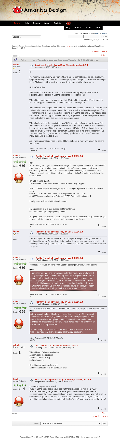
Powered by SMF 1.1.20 (29, 437)
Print (103, 55)
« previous (96, 52)
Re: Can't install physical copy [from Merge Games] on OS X (63, 379)
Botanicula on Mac (49, 46)
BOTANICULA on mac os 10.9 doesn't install (57, 345)
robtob (16, 345)
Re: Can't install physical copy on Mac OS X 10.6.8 (59, 156)
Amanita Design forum (21, 46)
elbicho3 (97, 437)
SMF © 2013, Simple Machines (51, 437)
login (97, 33)
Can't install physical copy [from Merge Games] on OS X (61, 65)
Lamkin (68, 46)
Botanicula (35, 46)
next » (104, 52)
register (104, 33)
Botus (16, 65)
